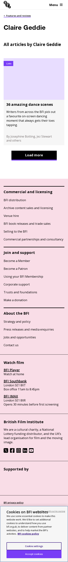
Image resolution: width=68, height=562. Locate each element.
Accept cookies (34, 554)
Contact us (11, 345)
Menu (56, 5)
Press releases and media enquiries (29, 329)
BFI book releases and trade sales (27, 223)
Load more (34, 155)
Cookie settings (34, 546)
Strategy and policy (17, 321)
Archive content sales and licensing (28, 208)
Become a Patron (16, 268)
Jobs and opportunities (20, 337)
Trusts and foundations (20, 292)
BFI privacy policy (14, 502)
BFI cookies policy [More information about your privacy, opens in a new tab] (28, 533)
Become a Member (17, 261)
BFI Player (12, 370)
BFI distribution (15, 200)
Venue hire (11, 216)
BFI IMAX (11, 396)
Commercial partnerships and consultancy (33, 239)
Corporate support (17, 284)
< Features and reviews (17, 15)
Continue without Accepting (51, 511)
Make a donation (15, 300)
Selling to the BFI (15, 231)
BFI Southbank (15, 381)
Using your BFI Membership (23, 276)
